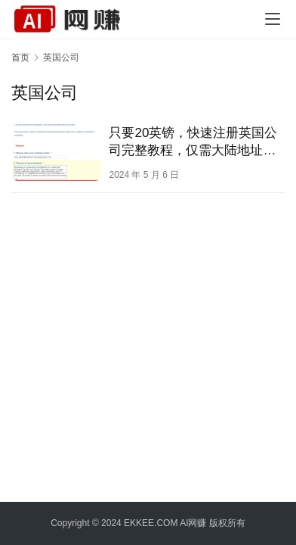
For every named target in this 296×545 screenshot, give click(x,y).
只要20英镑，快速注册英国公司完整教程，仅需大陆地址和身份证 (193, 142)
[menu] (272, 19)
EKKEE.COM (150, 523)
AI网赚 (193, 523)
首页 (20, 57)
